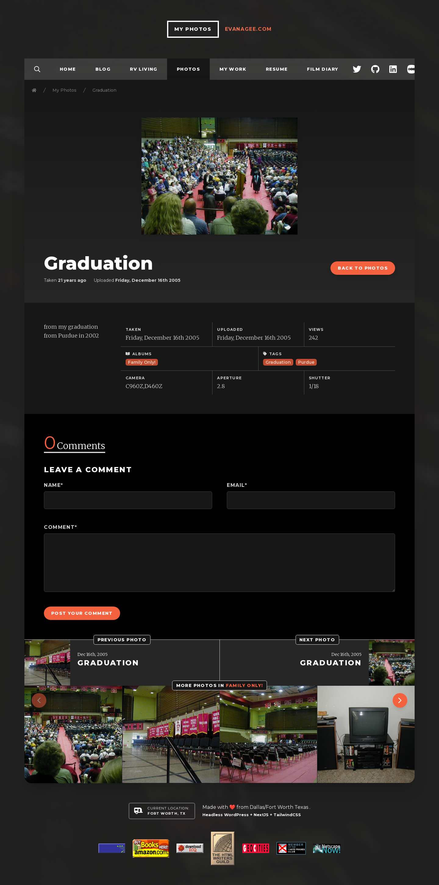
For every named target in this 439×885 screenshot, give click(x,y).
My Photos (64, 90)
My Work (233, 69)
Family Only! (141, 362)
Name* (53, 485)
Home (68, 69)
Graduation (278, 362)
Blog (103, 69)
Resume (276, 69)
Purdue (306, 362)
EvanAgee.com (248, 29)
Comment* (60, 527)
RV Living (143, 69)
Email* (237, 485)
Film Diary (322, 69)
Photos (188, 69)
